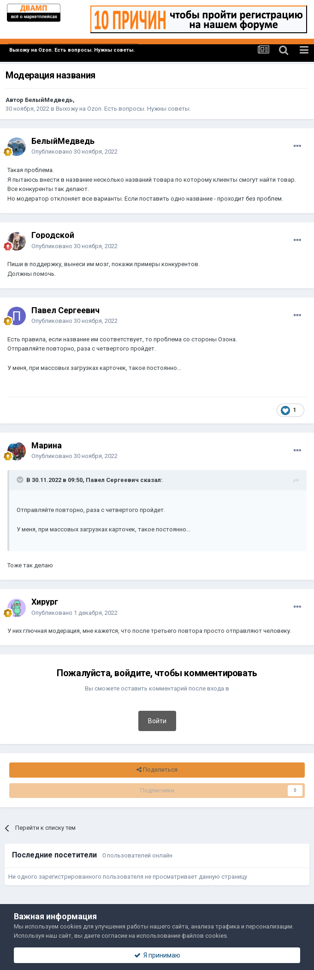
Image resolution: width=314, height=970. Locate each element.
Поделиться (157, 770)
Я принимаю (157, 955)
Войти (157, 721)
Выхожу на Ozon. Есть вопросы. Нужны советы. (123, 108)
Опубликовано (74, 151)
